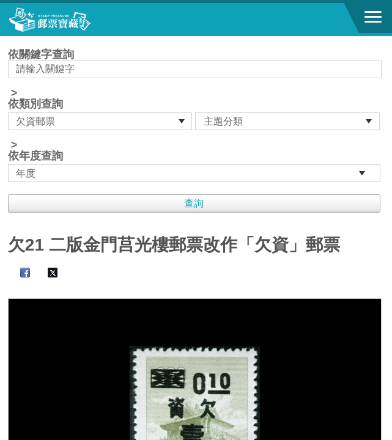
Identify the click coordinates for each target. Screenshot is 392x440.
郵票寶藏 (76, 19)
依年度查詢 (35, 155)
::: (12, 41)
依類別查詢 (35, 103)
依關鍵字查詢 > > (196, 115)
